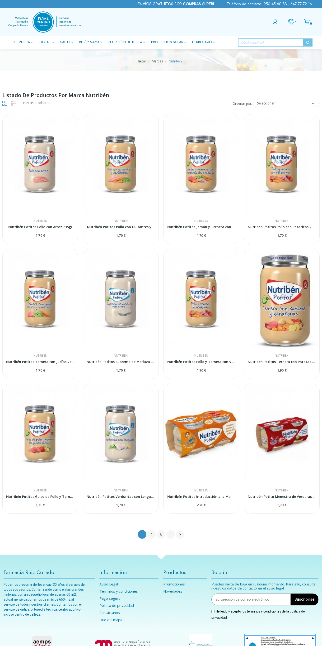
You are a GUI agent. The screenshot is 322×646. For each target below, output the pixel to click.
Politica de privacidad (116, 606)
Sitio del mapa (110, 620)
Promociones (174, 584)
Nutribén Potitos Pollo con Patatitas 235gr (282, 227)
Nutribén (40, 220)
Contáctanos (109, 613)
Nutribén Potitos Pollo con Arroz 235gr (40, 227)
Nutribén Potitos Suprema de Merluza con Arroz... (121, 361)
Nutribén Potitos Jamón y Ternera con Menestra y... (201, 227)
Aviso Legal (108, 584)
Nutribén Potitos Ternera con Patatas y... (282, 361)
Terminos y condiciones (118, 591)
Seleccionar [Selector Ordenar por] (286, 103)
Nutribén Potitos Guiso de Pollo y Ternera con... (40, 496)
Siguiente (180, 534)
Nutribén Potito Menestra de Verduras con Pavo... (282, 496)
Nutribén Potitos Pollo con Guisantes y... (120, 227)
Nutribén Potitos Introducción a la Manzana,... (201, 496)
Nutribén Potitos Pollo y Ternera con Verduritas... (201, 361)
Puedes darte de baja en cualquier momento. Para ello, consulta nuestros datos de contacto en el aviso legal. (263, 586)
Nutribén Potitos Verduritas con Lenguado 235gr (121, 496)
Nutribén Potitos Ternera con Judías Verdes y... (40, 361)
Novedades (172, 591)
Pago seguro (110, 598)
